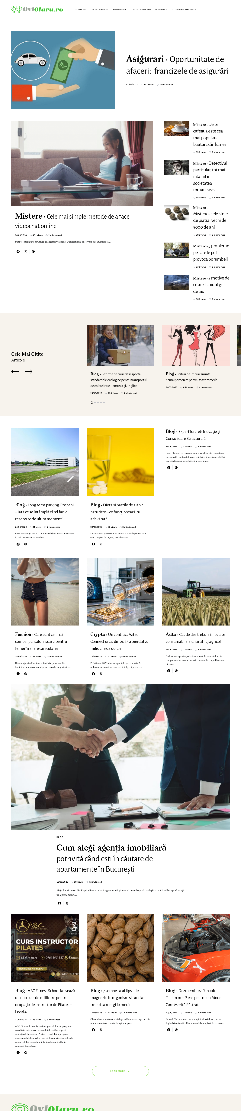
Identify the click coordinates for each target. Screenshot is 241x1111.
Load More (117, 1048)
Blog (59, 790)
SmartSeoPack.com (49, 1100)
